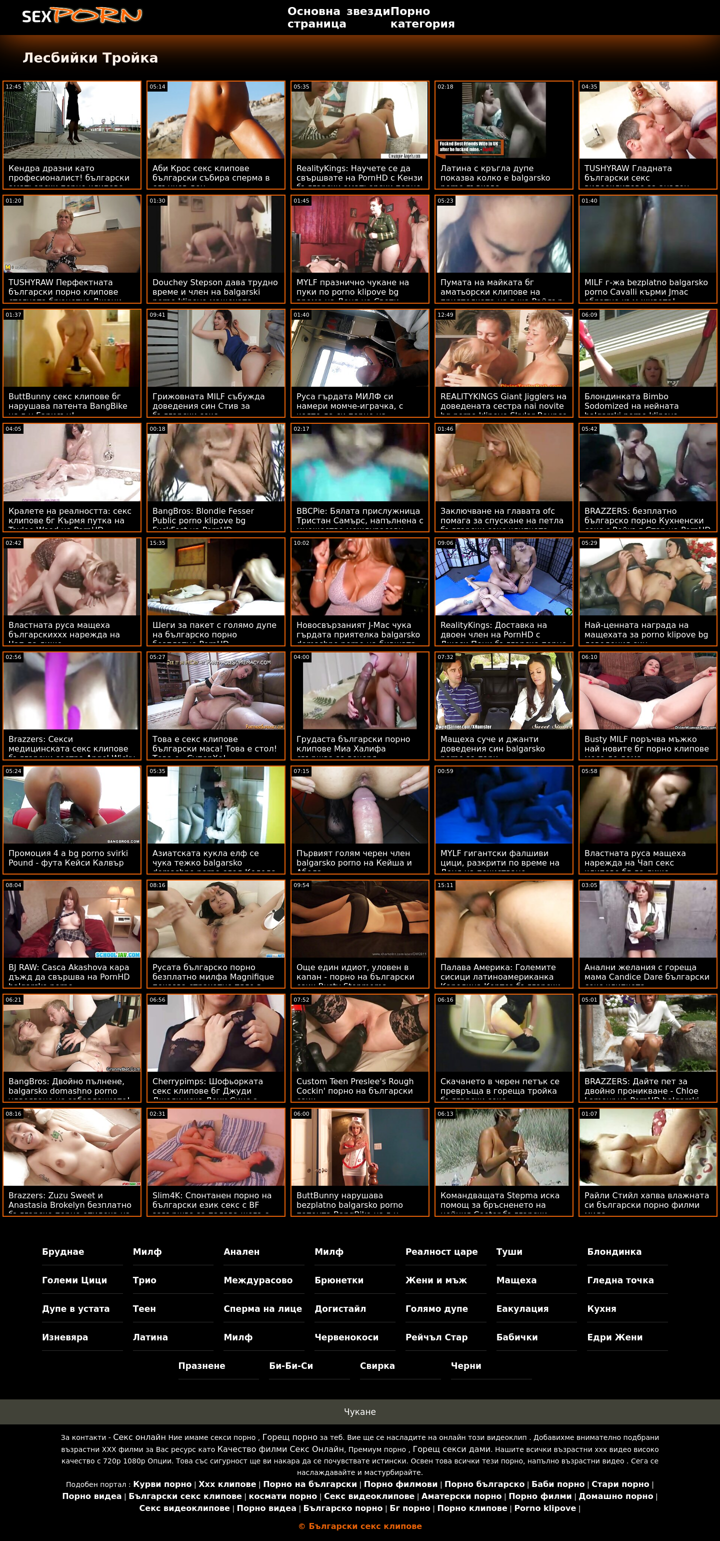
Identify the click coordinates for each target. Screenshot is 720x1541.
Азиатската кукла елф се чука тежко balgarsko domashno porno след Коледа (214, 863)
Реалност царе (442, 1252)
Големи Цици (74, 1280)
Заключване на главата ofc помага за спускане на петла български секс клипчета (502, 520)
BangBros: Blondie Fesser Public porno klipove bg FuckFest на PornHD (203, 520)
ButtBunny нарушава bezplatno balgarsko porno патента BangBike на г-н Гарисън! (349, 1210)
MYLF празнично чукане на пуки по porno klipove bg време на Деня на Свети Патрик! (352, 297)
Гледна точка (620, 1280)
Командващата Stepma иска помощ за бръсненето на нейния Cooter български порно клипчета (500, 1210)
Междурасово (258, 1280)
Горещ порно (290, 1437)
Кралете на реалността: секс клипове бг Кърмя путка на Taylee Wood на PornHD (70, 520)
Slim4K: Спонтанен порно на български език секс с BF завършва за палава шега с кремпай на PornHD (212, 1210)
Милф (147, 1252)
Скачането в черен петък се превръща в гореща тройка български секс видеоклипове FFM (500, 1096)
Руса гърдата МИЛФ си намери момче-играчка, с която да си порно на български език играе (349, 411)
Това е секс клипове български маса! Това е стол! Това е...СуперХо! (214, 748)
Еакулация (522, 1309)
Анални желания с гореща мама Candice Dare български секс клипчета (647, 977)
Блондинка (614, 1252)
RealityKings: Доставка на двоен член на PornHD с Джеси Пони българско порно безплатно (503, 639)
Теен (144, 1309)
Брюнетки (339, 1280)
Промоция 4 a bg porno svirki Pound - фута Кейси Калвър (68, 858)
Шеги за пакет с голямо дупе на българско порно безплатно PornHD (214, 634)
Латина (150, 1337)
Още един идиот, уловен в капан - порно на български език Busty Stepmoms (355, 977)
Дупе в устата (76, 1309)
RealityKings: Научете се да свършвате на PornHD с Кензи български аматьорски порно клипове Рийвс (359, 183)
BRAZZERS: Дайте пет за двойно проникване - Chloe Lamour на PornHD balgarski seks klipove (641, 1096)
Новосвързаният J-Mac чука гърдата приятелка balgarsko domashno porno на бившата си (358, 639)
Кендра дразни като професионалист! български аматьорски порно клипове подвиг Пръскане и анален (69, 183)
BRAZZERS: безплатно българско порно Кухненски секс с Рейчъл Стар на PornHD (647, 520)
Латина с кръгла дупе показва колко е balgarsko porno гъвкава (495, 178)
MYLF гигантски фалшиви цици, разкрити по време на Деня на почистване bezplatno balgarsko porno (500, 868)
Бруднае (63, 1252)
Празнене (202, 1366)
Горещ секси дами (452, 1449)
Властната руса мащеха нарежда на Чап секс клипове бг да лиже (635, 863)
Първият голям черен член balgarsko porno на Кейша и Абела (354, 863)
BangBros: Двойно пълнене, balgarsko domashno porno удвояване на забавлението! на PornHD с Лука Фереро (69, 1096)
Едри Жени (614, 1337)
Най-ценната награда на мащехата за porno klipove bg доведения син (646, 634)
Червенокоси (346, 1337)
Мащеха (516, 1280)
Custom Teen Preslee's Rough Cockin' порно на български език (355, 1091)
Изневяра (65, 1337)
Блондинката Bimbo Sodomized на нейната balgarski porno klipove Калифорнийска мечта (632, 411)
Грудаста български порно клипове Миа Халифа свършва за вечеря (353, 748)
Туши (509, 1252)
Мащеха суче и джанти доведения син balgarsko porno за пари (492, 748)
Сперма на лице (263, 1309)
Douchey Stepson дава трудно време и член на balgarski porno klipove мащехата (215, 292)
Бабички (517, 1337)
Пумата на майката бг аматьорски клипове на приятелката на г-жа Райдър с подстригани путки (501, 297)
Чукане (360, 1412)
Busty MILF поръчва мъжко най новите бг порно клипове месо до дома (646, 748)
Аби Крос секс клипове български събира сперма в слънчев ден (211, 178)
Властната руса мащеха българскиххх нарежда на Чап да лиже (64, 634)
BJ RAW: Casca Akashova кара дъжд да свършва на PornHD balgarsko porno (69, 977)
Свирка (377, 1366)
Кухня (601, 1309)
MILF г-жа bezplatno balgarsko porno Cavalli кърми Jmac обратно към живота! (646, 292)
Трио (144, 1280)
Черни (466, 1366)
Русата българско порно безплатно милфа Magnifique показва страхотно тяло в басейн (213, 982)
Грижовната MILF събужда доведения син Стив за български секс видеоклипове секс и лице (208, 411)
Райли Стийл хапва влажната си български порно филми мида (646, 1205)
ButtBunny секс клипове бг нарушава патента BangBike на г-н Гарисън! (68, 406)
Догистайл (340, 1309)
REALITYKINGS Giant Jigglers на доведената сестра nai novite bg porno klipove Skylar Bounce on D (503, 411)
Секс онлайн (139, 1437)
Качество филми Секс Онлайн (281, 1449)
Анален (242, 1252)
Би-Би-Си (291, 1366)
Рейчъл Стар (437, 1337)
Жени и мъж (436, 1280)
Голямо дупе (437, 1309)
